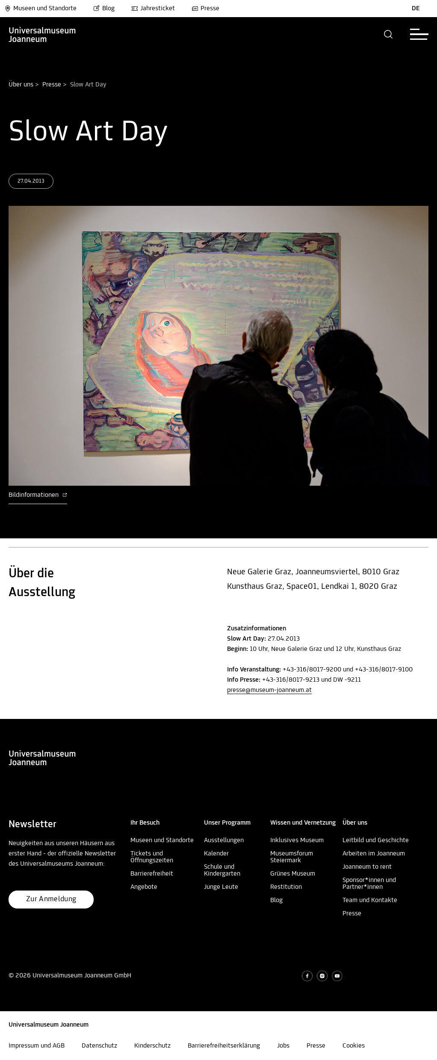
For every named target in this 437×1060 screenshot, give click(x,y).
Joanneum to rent (367, 867)
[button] (388, 34)
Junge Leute (221, 887)
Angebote (143, 887)
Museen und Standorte (40, 8)
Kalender (216, 853)
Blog (104, 8)
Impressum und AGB (37, 1045)
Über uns (21, 84)
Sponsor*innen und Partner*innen (369, 884)
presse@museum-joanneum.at (269, 690)
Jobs (283, 1045)
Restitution (286, 887)
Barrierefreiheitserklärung (224, 1045)
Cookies (354, 1045)
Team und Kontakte (370, 900)
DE (416, 8)
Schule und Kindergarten (222, 870)
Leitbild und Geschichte (376, 840)
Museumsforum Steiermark (291, 857)
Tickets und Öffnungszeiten (151, 857)
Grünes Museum (292, 873)
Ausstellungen (224, 840)
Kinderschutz (152, 1045)
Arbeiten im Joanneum (374, 853)
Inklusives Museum (297, 840)
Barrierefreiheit (151, 873)
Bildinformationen (38, 495)
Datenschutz (99, 1045)
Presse (205, 8)
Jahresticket (153, 8)
